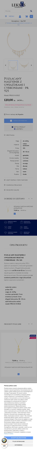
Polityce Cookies (8, 433)
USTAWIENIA (18, 445)
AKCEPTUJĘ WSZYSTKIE (18, 438)
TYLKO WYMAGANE (18, 441)
